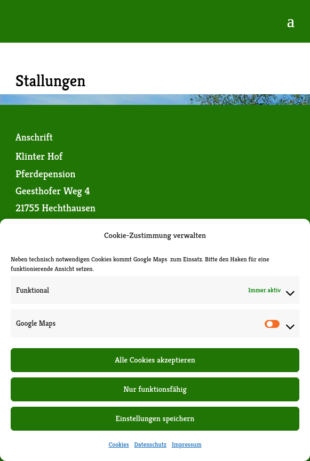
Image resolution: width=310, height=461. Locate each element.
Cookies (118, 444)
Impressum (187, 444)
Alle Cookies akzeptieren (155, 360)
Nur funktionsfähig (155, 389)
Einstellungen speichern (155, 418)
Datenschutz (150, 444)
